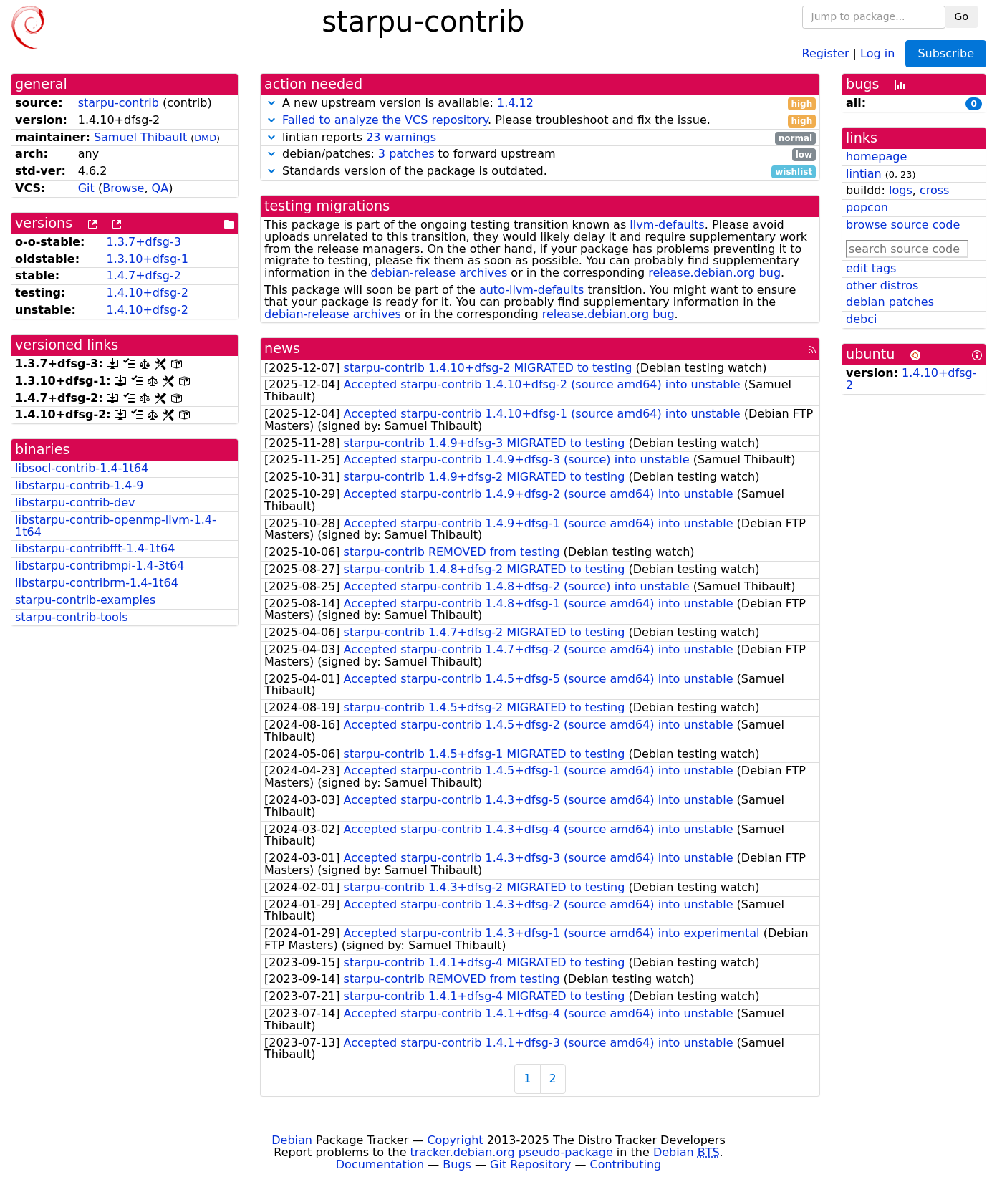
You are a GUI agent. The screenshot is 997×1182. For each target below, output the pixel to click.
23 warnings (401, 137)
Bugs (457, 1164)
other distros (882, 285)
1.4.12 (515, 103)
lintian (864, 174)
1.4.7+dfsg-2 (143, 275)
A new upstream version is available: (540, 103)
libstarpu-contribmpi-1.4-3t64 (99, 565)
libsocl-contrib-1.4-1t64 (81, 468)
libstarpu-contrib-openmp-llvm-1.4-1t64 (115, 526)
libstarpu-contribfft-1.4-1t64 (95, 548)
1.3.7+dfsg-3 (143, 242)
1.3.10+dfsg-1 (147, 259)
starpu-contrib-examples (85, 600)
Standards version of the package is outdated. (540, 171)
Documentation (380, 1164)
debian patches (890, 302)
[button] (271, 103)
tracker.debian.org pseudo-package (511, 1152)
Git (86, 188)
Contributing (626, 1164)
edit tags (871, 268)
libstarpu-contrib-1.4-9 (79, 485)
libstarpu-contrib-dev (75, 502)
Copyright (455, 1140)
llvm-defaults (667, 224)
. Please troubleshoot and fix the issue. (540, 121)
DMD (205, 138)
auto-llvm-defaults (531, 290)
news (282, 348)
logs (900, 190)
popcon (867, 207)
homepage (876, 156)
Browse (123, 188)
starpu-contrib (118, 103)
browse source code (903, 224)
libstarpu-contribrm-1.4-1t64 (96, 583)
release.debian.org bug (714, 272)
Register (825, 52)
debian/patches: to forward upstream (540, 154)
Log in (877, 52)
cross (934, 190)
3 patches (406, 153)
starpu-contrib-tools (71, 617)
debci (861, 319)
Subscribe (945, 53)
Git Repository (530, 1164)
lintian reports (540, 138)
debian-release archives (438, 272)
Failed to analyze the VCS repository (385, 120)
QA (160, 188)
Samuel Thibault (140, 137)
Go (961, 16)
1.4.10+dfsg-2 (147, 292)
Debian (291, 1140)
